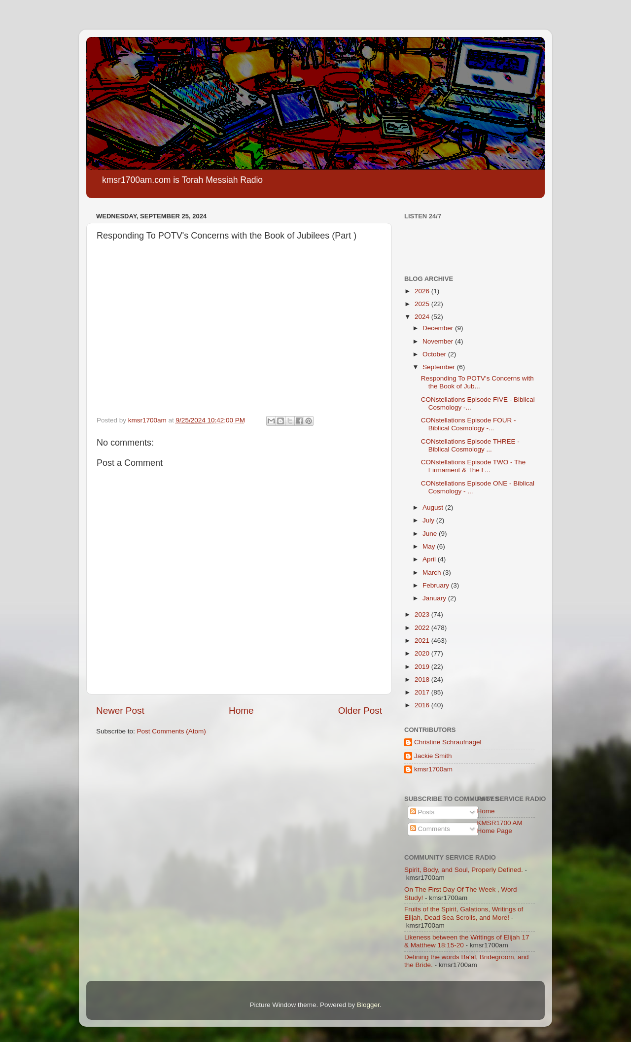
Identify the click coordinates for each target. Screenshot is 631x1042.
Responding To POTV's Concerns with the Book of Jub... (477, 382)
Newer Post (120, 710)
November (438, 341)
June (430, 533)
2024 (423, 316)
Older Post (360, 710)
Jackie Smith (433, 756)
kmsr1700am (433, 769)
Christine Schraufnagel (448, 742)
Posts (422, 812)
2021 (423, 640)
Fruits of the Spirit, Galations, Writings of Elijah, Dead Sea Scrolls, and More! (463, 913)
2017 (423, 692)
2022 (423, 627)
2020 (423, 653)
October (435, 354)
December (438, 328)
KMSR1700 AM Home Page (500, 826)
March (432, 572)
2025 (423, 304)
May (429, 546)
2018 (423, 679)
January (435, 598)
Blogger (368, 1004)
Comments (430, 829)
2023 (423, 614)
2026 (423, 291)
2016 (423, 705)
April (430, 559)
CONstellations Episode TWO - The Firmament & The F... (473, 466)
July (429, 520)
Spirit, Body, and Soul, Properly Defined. (463, 869)
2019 (423, 666)
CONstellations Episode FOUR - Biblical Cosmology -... (468, 424)
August (433, 507)
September (439, 367)
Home (241, 710)
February (436, 585)
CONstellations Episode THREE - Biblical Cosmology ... (470, 445)
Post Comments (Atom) (171, 731)
